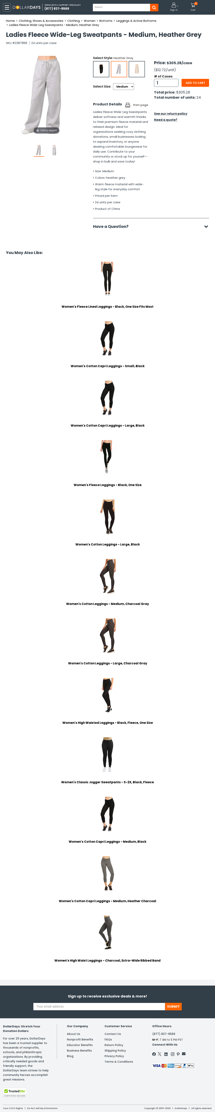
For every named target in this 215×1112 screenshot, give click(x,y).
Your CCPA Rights (13, 1108)
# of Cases (163, 76)
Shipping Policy (115, 1051)
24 (198, 97)
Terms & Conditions (119, 1062)
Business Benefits (79, 1051)
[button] (174, 7)
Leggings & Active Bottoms (136, 21)
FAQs (108, 1039)
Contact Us (113, 1034)
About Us (73, 1034)
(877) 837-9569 (163, 1034)
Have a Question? (112, 226)
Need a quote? (165, 120)
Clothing (73, 21)
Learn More (179, 1103)
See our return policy (170, 114)
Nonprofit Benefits (80, 1039)
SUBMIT (173, 1006)
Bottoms (105, 21)
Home (10, 21)
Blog (70, 1056)
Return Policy (114, 1045)
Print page (140, 105)
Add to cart (195, 83)
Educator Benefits (80, 1045)
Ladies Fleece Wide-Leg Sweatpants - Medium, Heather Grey (54, 25)
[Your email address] (99, 1006)
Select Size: (102, 86)
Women (89, 21)
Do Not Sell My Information (42, 1108)
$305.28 (183, 92)
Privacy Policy (114, 1056)
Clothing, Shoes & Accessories (41, 21)
